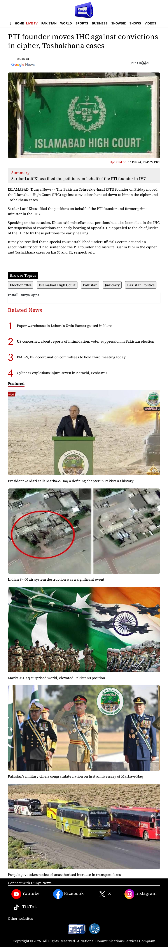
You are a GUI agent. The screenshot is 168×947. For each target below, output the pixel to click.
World (66, 23)
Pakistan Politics (140, 285)
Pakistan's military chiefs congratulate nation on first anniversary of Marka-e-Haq (75, 776)
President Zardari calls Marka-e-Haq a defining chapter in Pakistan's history (70, 480)
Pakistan (48, 23)
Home (19, 23)
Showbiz (118, 23)
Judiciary (112, 285)
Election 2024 (20, 285)
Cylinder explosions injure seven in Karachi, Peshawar (62, 372)
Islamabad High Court (57, 285)
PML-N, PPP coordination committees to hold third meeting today (71, 357)
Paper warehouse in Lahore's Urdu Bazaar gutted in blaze (64, 325)
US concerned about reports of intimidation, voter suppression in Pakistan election (85, 341)
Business (100, 23)
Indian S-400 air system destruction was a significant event (56, 579)
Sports (81, 23)
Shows (135, 23)
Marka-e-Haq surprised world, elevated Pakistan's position (56, 677)
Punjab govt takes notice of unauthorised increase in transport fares (64, 874)
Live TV (32, 23)
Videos (150, 23)
